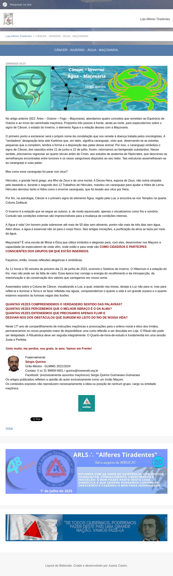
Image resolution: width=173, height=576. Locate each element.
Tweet (34, 418)
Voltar (9, 428)
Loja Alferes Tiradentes (155, 19)
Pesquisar (5, 4)
